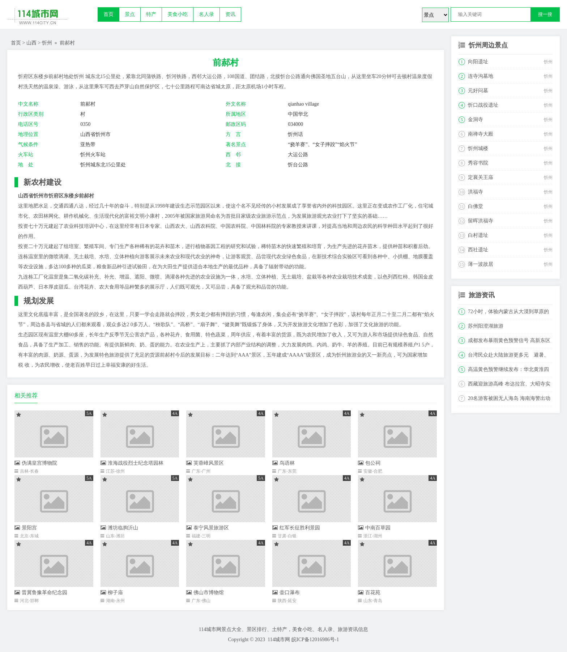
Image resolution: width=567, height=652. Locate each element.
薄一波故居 (480, 264)
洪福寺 (475, 192)
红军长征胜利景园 (296, 527)
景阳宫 (25, 527)
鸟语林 (283, 463)
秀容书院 (478, 163)
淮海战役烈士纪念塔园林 (132, 463)
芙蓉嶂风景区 (205, 463)
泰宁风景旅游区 (207, 527)
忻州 (47, 43)
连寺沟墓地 (480, 76)
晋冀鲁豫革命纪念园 (40, 592)
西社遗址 (478, 249)
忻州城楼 (478, 148)
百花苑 (369, 592)
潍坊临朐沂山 (119, 527)
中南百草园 (374, 527)
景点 (130, 14)
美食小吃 (177, 14)
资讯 (230, 14)
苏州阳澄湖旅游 (485, 326)
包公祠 (369, 463)
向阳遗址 (478, 61)
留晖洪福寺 (480, 220)
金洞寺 (475, 119)
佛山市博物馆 (205, 592)
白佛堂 (475, 206)
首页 (108, 14)
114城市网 (279, 639)
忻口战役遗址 (483, 105)
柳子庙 (112, 592)
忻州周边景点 (488, 45)
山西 (31, 43)
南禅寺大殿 (480, 134)
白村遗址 (478, 235)
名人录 (206, 14)
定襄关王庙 (480, 177)
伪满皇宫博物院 (35, 463)
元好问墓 (478, 90)
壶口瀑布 (286, 592)
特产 (151, 14)
